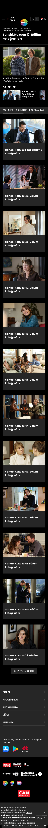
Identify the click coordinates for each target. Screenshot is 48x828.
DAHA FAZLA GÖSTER (24, 671)
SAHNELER (21, 110)
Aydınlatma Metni (10, 818)
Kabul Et (41, 818)
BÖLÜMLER (8, 110)
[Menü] (3, 18)
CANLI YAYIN (10, 18)
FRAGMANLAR (36, 110)
